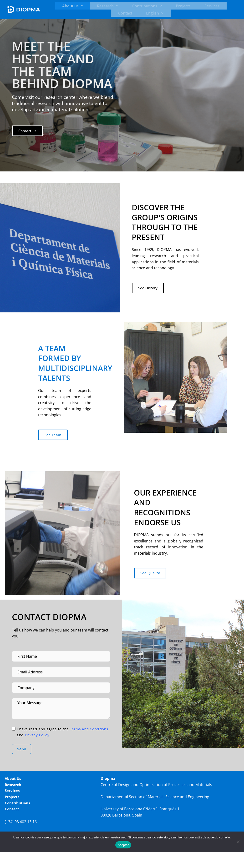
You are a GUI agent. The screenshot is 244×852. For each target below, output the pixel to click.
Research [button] (90, 6)
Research (13, 784)
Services (175, 6)
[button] (62, 6)
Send (21, 749)
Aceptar (123, 845)
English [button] (221, 6)
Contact (198, 6)
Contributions (18, 802)
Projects (153, 6)
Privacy (57, 735)
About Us (13, 778)
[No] (238, 841)
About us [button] (61, 6)
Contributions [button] (123, 6)
